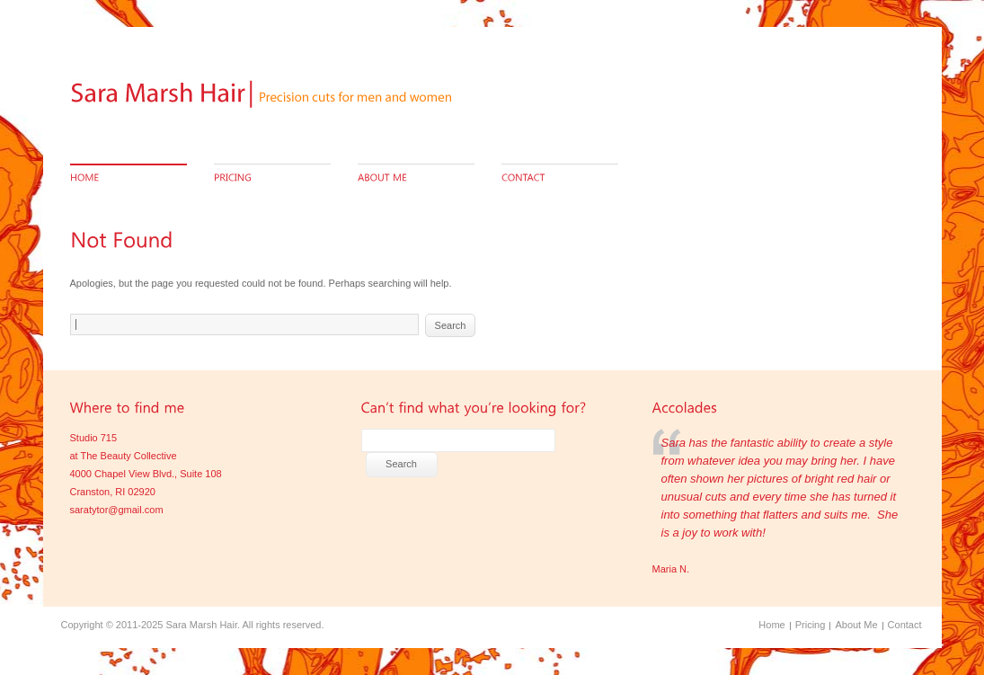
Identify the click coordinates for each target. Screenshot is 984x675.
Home (771, 624)
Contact (905, 624)
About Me (856, 624)
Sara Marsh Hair (200, 624)
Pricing (810, 624)
